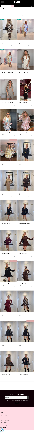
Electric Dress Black (5, 283)
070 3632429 (6, 420)
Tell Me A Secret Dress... (23, 344)
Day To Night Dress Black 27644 (7, 223)
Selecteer (17, 13)
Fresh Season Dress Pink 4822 (24, 132)
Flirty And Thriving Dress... (23, 283)
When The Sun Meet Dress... (7, 132)
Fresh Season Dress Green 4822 (7, 72)
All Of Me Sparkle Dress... (6, 344)
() (28, 6)
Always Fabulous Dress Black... (24, 223)
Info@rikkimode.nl (3, 422)
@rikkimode (4, 427)
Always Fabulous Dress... (6, 253)
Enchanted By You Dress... (23, 374)
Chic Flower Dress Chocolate (24, 313)
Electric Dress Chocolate (23, 253)
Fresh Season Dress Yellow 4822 (7, 162)
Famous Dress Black (22, 162)
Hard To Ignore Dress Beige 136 (24, 72)
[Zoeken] (6, 6)
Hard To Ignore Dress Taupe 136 (7, 102)
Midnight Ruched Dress (23, 102)
